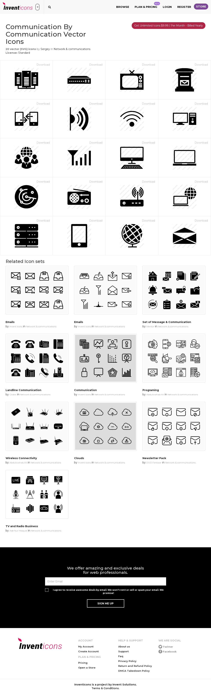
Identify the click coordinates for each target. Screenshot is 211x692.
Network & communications (72, 49)
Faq (120, 656)
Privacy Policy (127, 661)
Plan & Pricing (147, 5)
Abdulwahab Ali (155, 394)
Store (201, 6)
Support (123, 651)
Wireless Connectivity (21, 458)
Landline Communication (23, 390)
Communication (85, 390)
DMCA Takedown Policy (134, 670)
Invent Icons (15, 326)
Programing (150, 390)
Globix (12, 394)
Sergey (45, 49)
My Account (85, 646)
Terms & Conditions (105, 688)
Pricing (83, 662)
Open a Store (87, 667)
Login (167, 7)
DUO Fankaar (153, 462)
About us (124, 646)
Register (184, 7)
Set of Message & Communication (166, 322)
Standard (24, 52)
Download (43, 64)
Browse (122, 7)
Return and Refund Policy (135, 665)
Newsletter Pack (154, 458)
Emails (10, 322)
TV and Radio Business (22, 526)
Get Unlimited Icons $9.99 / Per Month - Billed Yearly (168, 25)
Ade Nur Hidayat (18, 530)
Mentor (150, 326)
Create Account (88, 651)
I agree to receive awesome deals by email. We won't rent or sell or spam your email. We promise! (108, 591)
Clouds (79, 458)
